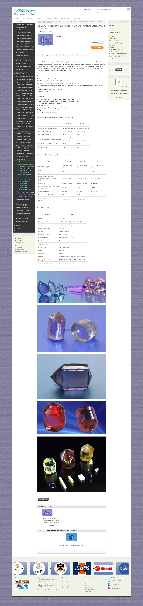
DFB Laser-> (19, 69)
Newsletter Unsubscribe (21, 251)
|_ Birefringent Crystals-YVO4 (24, 191)
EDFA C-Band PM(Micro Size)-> (25, 107)
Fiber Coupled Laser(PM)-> (24, 38)
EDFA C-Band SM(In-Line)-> (24, 90)
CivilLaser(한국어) (124, 5)
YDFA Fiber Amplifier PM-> (23, 136)
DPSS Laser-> (20, 52)
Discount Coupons (19, 249)
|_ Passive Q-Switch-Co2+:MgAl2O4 (25, 194)
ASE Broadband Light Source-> (25, 76)
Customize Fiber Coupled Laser (117, 43)
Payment (111, 28)
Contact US (76, 18)
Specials (38, 18)
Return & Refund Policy (115, 40)
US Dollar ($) (87, 9)
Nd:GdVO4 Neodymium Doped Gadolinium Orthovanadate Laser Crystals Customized (51, 520)
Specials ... (17, 225)
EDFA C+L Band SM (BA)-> (23, 124)
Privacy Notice (18, 240)
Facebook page (113, 584)
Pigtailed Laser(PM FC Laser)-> (25, 47)
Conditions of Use (19, 242)
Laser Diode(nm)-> (21, 30)
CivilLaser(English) (102, 5)
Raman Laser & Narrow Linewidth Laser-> (21, 72)
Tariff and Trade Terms (114, 30)
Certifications (112, 36)
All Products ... (17, 230)
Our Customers (113, 27)
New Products (27, 18)
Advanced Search (118, 72)
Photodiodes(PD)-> (21, 205)
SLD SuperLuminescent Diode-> (25, 79)
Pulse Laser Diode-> (22, 207)
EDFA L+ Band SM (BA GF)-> (24, 121)
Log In (104, 12)
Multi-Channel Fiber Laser (23, 66)
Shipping (87, 583)
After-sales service (113, 51)
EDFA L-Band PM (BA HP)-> (24, 118)
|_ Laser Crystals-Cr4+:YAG (23, 174)
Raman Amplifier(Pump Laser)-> (25, 145)
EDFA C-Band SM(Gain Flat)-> (24, 93)
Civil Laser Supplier (27, 598)
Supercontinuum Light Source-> (25, 82)
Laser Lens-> (19, 162)
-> (25, 164)
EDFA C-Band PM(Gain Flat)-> (24, 96)
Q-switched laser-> (21, 58)
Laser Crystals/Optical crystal (49, 21)
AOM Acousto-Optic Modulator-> (25, 148)
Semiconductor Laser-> (23, 55)
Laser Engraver (20, 159)
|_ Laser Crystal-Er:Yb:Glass (23, 179)
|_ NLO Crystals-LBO (22, 181)
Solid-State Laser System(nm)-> (25, 49)
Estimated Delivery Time (115, 32)
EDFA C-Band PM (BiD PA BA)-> (25, 113)
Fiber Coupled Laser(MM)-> (24, 33)
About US (111, 25)
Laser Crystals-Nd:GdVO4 (65, 21)
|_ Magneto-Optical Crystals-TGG (25, 192)
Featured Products (51, 18)
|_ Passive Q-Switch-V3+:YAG (24, 196)
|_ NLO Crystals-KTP (22, 185)
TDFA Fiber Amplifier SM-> (23, 139)
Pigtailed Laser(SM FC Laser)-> (25, 44)
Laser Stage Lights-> (22, 216)
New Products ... (18, 227)
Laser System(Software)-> (23, 210)
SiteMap (49, 598)
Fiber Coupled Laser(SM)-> (24, 35)
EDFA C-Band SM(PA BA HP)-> (25, 84)
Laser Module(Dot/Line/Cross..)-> (25, 24)
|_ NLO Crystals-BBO (22, 183)
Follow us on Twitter (114, 580)
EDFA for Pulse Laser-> (22, 131)
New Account (125, 12)
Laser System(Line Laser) (23, 213)
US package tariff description (116, 49)
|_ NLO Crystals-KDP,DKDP (23, 189)
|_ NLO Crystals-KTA (22, 187)
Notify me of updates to (118, 89)
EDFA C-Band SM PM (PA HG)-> (25, 98)
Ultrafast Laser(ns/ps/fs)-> (23, 61)
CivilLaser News (113, 45)
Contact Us (17, 244)
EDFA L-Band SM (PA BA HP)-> (25, 115)
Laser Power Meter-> (22, 156)
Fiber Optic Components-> (23, 150)
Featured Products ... (19, 229)
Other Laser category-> (22, 221)
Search (112, 63)
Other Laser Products (22, 219)
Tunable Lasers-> (21, 63)
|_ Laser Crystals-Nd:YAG (23, 172)
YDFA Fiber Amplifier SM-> (23, 134)
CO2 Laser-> (19, 202)
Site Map (17, 245)
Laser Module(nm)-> (22, 27)
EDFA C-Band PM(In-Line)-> (24, 110)
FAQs (110, 34)
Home (17, 18)
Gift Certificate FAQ (19, 247)
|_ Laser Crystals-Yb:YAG (23, 168)
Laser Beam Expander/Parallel (25, 153)
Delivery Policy (112, 38)
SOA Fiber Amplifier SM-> (23, 142)
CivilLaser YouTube (114, 588)
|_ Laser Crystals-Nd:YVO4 (23, 170)
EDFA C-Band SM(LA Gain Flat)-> (25, 101)
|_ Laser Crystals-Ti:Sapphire (24, 176)
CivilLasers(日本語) (113, 5)
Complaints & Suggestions (115, 42)
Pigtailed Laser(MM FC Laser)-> (25, 41)
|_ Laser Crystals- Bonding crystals (25, 166)
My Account (64, 18)
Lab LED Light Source (22, 199)
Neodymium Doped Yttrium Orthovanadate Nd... (71, 545)
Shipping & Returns (19, 238)
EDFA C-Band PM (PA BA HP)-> (25, 104)
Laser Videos (112, 47)
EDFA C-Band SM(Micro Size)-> (25, 87)
